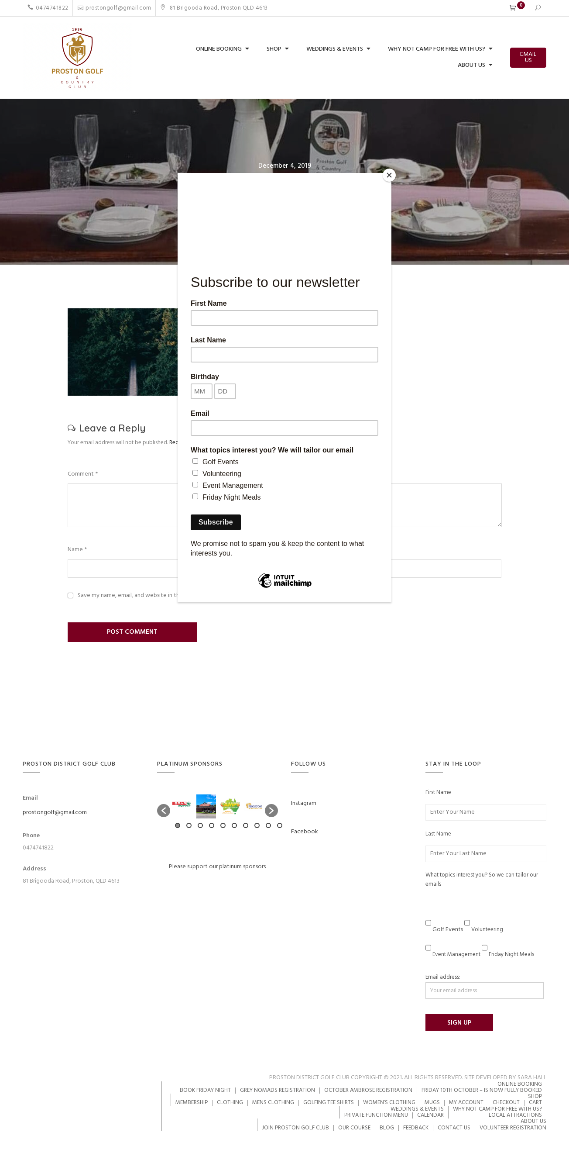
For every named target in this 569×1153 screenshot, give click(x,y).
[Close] (389, 175)
